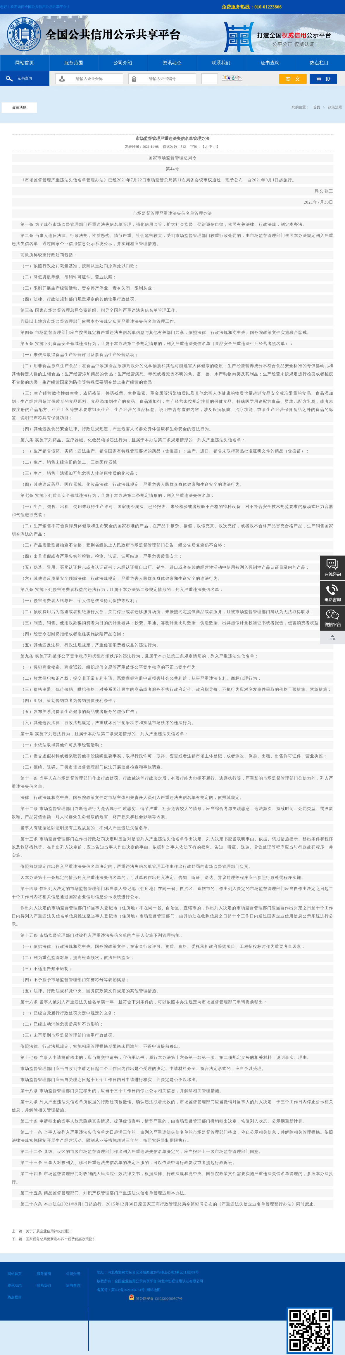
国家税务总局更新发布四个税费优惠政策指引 (61, 1239)
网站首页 (24, 62)
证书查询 (270, 62)
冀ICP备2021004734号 (128, 1290)
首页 (316, 107)
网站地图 (153, 1290)
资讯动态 (172, 62)
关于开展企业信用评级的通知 (48, 1231)
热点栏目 (319, 62)
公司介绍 (122, 62)
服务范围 (73, 62)
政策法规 (19, 107)
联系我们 (221, 62)
